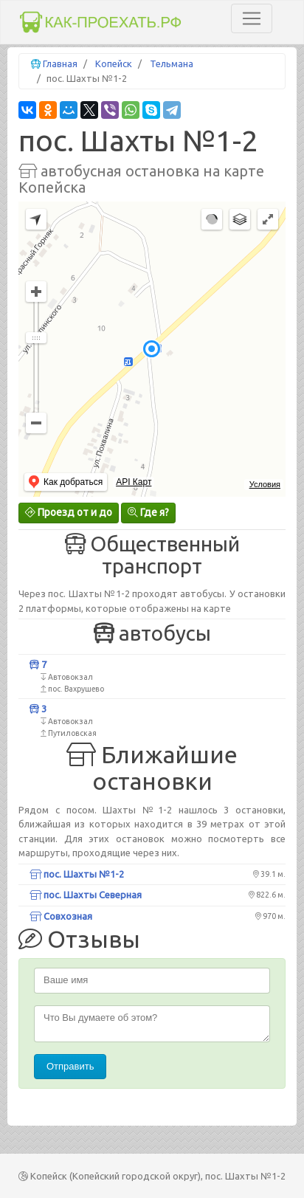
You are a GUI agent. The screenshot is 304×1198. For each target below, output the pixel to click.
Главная (60, 63)
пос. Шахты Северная (86, 894)
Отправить (70, 1066)
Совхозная (61, 916)
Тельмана (171, 63)
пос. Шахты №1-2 (77, 874)
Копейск (113, 63)
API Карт (133, 482)
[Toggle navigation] (251, 18)
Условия (264, 484)
